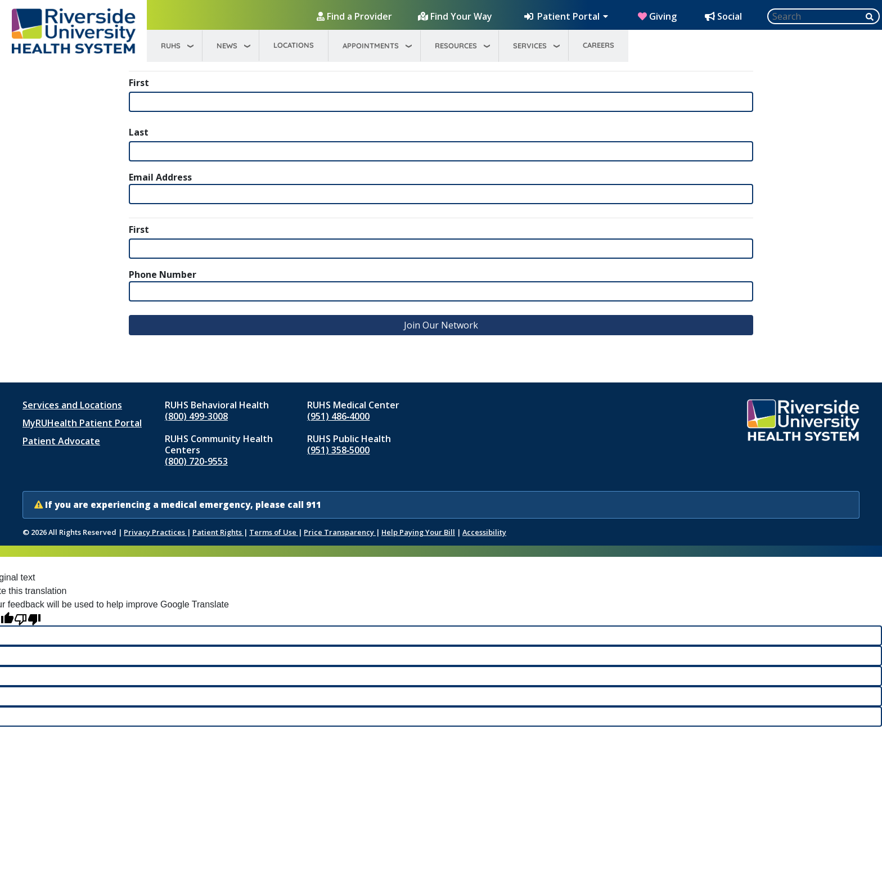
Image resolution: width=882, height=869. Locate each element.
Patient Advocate (61, 441)
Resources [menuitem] (456, 45)
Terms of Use (273, 532)
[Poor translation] (27, 618)
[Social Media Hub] (724, 16)
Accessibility (484, 532)
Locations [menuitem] (293, 44)
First (139, 82)
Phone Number (162, 274)
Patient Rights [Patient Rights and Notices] (218, 532)
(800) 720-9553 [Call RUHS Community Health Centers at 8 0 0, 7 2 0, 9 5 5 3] (196, 461)
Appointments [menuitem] (371, 45)
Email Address (160, 177)
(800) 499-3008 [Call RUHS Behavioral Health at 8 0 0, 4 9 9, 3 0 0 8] (196, 416)
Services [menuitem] (530, 45)
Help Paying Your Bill (418, 532)
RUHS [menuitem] (171, 45)
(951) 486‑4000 (338, 416)
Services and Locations (72, 405)
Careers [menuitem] (598, 44)
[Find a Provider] (355, 16)
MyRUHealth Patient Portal (82, 423)
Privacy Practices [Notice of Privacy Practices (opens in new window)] (155, 532)
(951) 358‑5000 (338, 450)
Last (138, 132)
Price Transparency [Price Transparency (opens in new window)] (340, 532)
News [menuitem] (227, 45)
